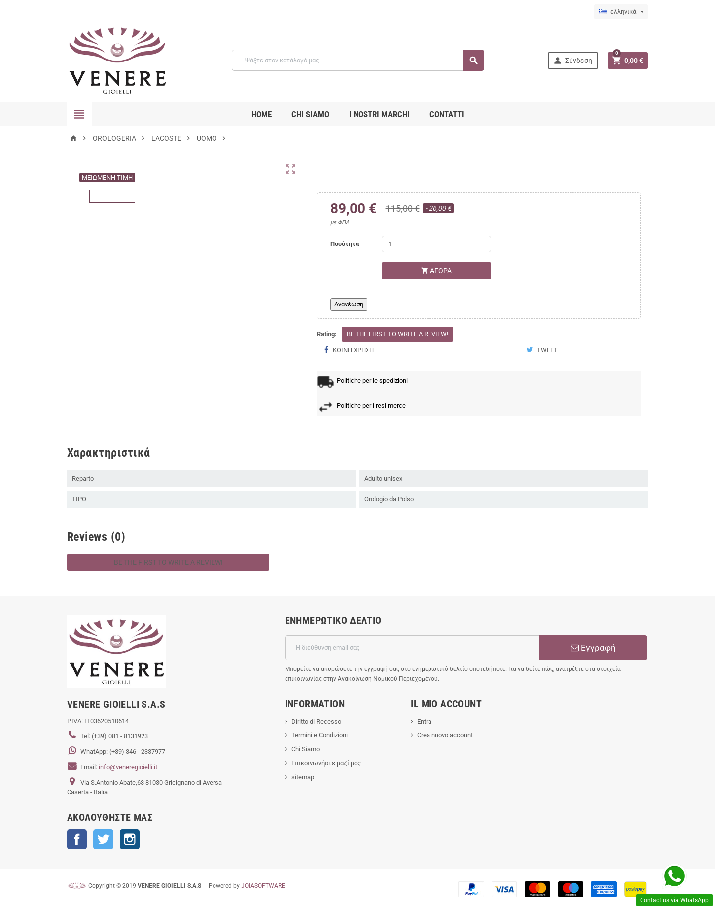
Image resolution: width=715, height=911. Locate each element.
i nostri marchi (379, 114)
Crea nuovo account (445, 735)
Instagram (130, 839)
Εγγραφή (593, 648)
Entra (424, 721)
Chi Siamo (305, 749)
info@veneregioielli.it (128, 767)
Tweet (542, 350)
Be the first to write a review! (397, 334)
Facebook (77, 839)
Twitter (103, 839)
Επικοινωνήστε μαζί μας (326, 763)
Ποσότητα (344, 243)
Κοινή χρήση (349, 350)
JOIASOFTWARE (263, 885)
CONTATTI (446, 114)
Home (261, 114)
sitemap (302, 777)
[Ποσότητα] (436, 244)
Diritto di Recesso (316, 721)
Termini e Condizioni (319, 735)
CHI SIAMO (310, 114)
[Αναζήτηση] (358, 60)
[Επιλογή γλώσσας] (621, 11)
